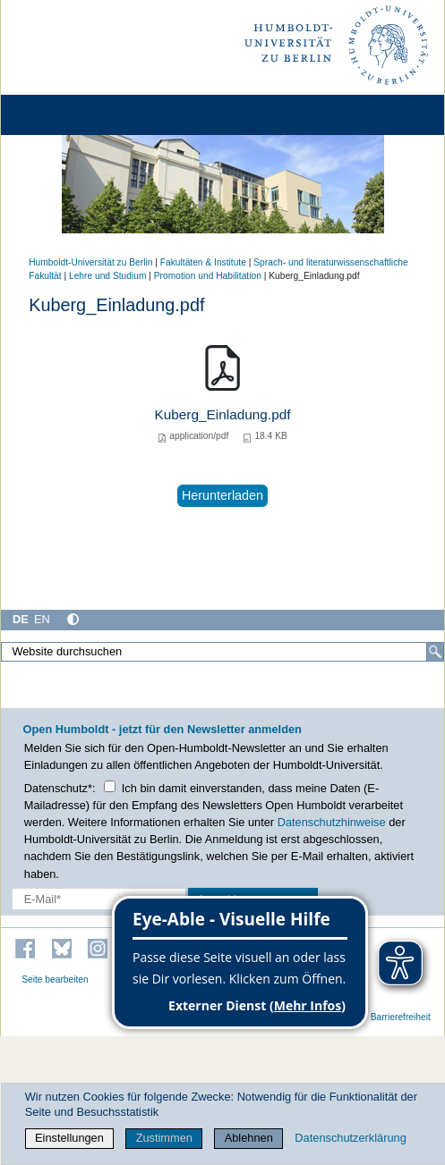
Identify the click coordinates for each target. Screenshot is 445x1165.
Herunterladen (222, 495)
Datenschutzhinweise (332, 822)
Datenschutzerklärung (350, 1137)
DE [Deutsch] (21, 619)
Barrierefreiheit (401, 1017)
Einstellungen (69, 1137)
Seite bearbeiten (55, 979)
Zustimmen (164, 1137)
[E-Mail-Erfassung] (99, 899)
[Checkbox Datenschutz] (110, 786)
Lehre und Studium (107, 276)
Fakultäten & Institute (203, 262)
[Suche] (435, 652)
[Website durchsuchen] (222, 652)
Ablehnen (249, 1137)
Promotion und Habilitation (207, 276)
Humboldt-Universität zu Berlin (90, 262)
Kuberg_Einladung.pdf (222, 414)
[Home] (64, 115)
